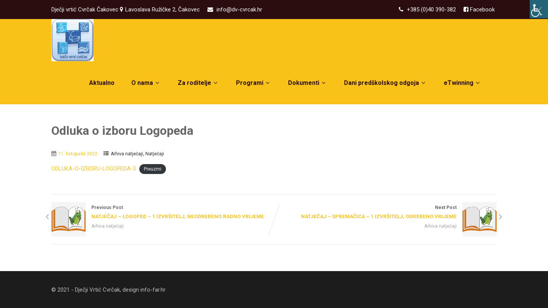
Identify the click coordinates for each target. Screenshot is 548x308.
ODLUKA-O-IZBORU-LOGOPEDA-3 (93, 168)
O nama (146, 82)
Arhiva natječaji (127, 153)
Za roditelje (198, 82)
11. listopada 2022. (78, 153)
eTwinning (462, 82)
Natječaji (154, 153)
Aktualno (102, 82)
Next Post (385, 213)
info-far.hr (153, 289)
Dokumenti (307, 82)
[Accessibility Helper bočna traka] (539, 9)
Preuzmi (152, 169)
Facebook (481, 9)
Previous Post (162, 213)
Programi (253, 82)
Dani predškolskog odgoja (385, 82)
